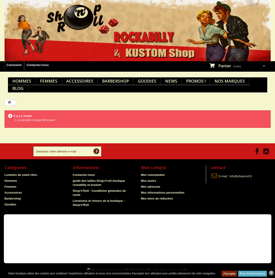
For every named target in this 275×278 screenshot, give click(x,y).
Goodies (147, 81)
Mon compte (153, 167)
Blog (17, 88)
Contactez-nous (38, 65)
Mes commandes (153, 175)
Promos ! (196, 81)
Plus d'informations (252, 273)
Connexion (14, 65)
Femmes (48, 81)
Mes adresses (150, 186)
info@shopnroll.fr (241, 176)
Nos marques (229, 81)
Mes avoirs (148, 180)
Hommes (21, 81)
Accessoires (79, 81)
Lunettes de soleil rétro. (21, 175)
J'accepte (229, 273)
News (171, 81)
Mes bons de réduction (157, 198)
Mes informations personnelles (162, 192)
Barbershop (115, 81)
